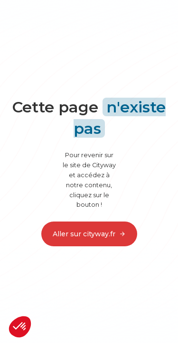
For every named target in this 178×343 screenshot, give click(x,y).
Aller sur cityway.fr (89, 234)
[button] (20, 326)
